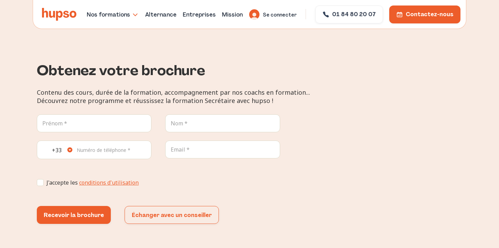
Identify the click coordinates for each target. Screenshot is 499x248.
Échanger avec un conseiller (172, 215)
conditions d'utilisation (109, 182)
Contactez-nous (425, 14)
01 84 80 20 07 (349, 14)
